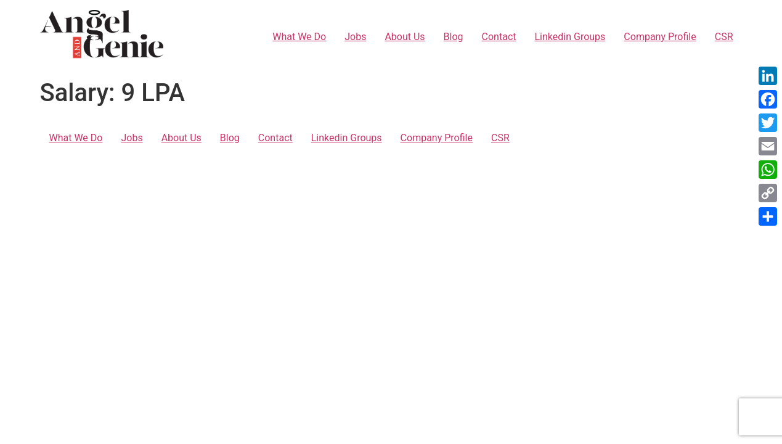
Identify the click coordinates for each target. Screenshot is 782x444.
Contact (499, 37)
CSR (724, 37)
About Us (405, 37)
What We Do (299, 37)
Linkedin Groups (570, 37)
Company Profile (660, 37)
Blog (453, 37)
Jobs (355, 37)
